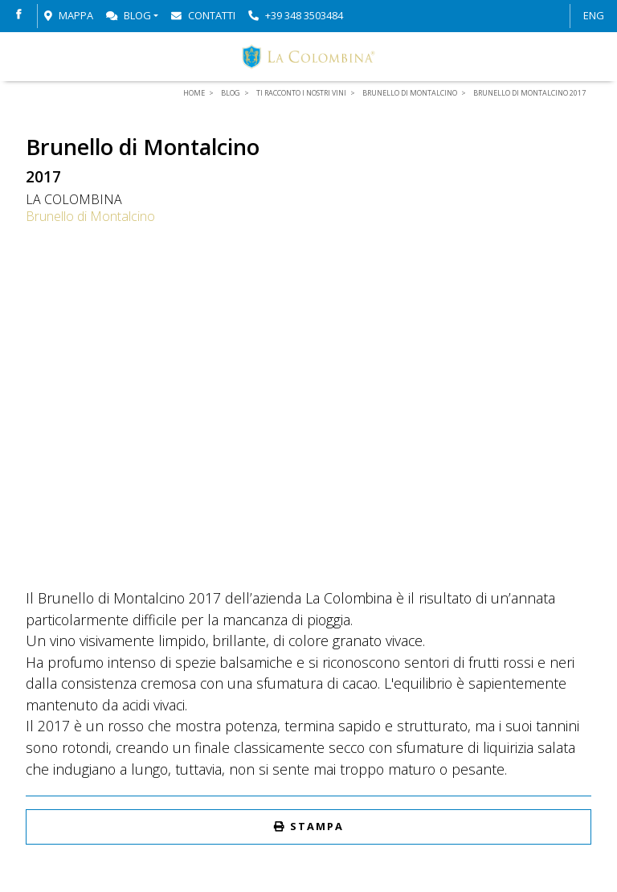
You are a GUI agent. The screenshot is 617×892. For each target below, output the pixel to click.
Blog (128, 15)
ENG (593, 15)
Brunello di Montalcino (90, 216)
